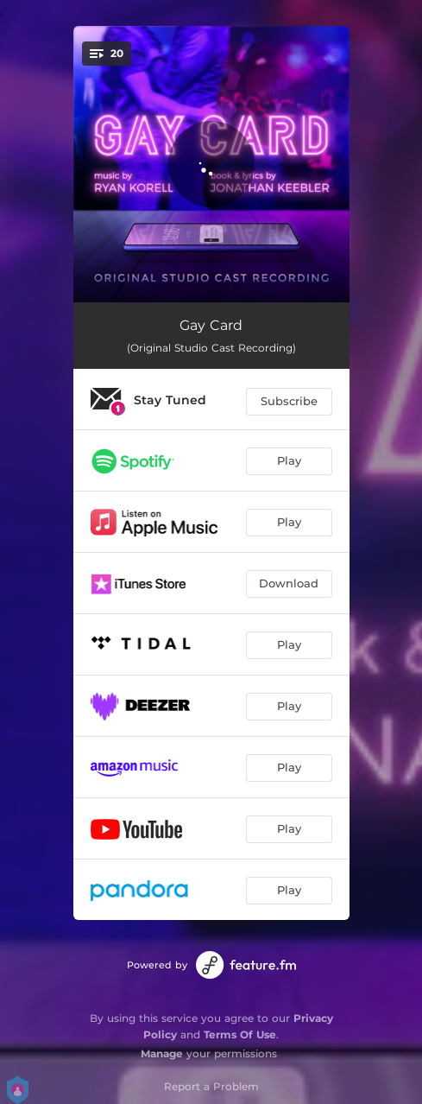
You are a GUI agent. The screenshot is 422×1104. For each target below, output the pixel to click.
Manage (162, 1053)
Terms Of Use (240, 1034)
